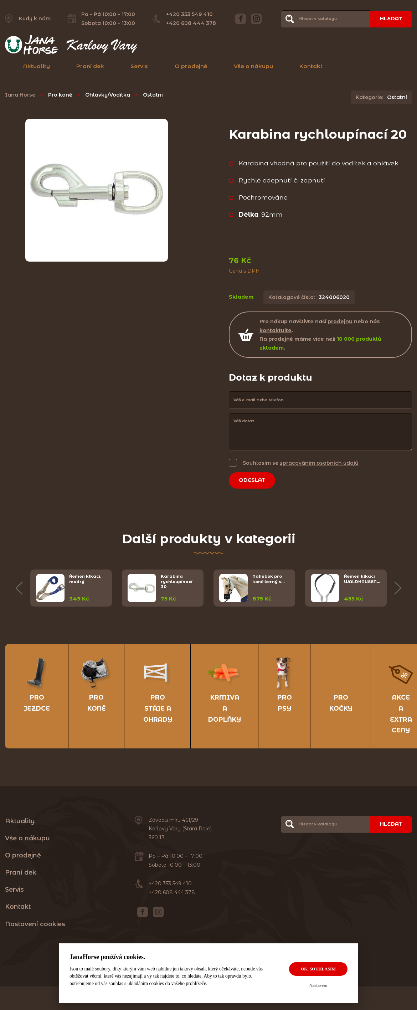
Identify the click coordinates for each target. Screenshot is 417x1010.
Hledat (391, 18)
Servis (139, 66)
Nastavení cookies (35, 924)
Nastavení (318, 985)
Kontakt (311, 66)
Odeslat (252, 480)
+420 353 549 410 (189, 14)
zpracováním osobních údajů (319, 463)
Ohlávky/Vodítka (107, 95)
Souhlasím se (301, 463)
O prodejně (191, 66)
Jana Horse (20, 95)
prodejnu (340, 321)
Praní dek (90, 66)
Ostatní (153, 95)
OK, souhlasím (318, 969)
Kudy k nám (35, 18)
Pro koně (60, 95)
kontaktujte (275, 330)
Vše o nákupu (253, 66)
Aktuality (36, 66)
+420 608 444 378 (191, 23)
